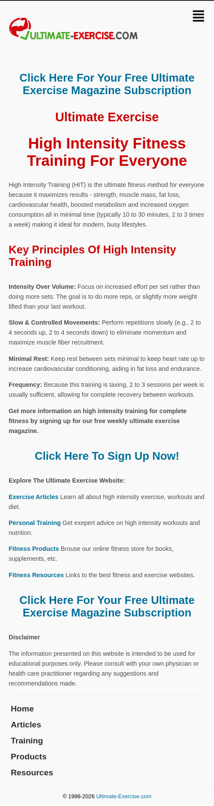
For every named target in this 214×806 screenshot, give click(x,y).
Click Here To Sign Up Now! (107, 456)
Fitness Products (34, 548)
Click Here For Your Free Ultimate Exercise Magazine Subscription (107, 84)
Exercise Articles (33, 496)
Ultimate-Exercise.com (123, 796)
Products (29, 756)
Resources (32, 772)
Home (22, 708)
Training (27, 740)
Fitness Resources (36, 575)
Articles (26, 724)
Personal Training (35, 522)
